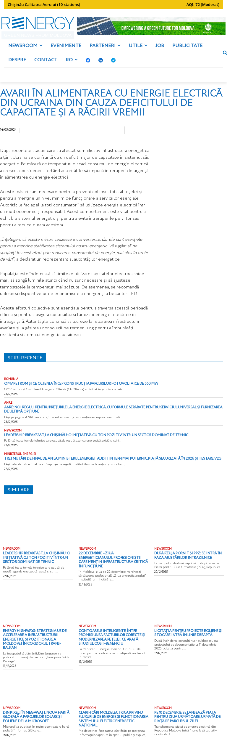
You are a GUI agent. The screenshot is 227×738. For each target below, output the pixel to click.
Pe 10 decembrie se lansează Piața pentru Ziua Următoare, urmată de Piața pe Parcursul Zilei (187, 707)
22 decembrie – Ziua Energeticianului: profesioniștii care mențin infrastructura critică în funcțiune (109, 560)
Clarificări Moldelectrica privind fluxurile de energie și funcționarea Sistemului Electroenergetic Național (111, 707)
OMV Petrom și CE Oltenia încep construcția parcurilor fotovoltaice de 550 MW (71, 389)
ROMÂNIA (11, 385)
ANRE (8, 408)
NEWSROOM (13, 435)
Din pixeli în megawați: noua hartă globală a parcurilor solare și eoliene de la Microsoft (36, 707)
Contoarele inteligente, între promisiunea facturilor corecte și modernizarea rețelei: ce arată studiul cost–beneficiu (111, 634)
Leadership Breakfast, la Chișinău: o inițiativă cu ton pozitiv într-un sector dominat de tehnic (83, 439)
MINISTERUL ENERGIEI (20, 458)
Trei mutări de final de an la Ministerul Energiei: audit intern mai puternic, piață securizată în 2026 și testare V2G (96, 462)
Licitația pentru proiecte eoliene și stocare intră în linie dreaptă (183, 630)
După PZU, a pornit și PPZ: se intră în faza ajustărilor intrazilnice (188, 558)
